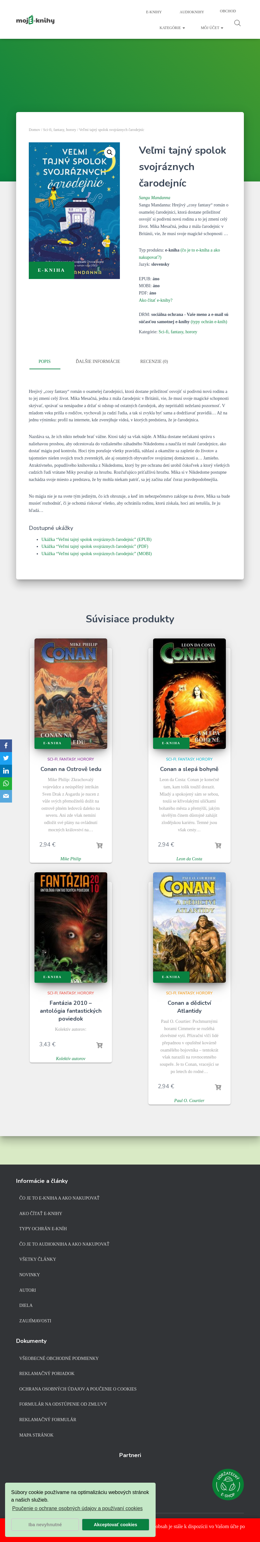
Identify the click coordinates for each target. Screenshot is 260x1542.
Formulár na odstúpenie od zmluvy (63, 1404)
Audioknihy (191, 12)
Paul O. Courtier (189, 1100)
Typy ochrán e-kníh (43, 1228)
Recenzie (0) (154, 361)
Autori (27, 1290)
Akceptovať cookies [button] (115, 1524)
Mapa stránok (36, 1435)
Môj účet (212, 28)
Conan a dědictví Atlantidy (189, 1007)
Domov (34, 130)
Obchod (228, 11)
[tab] (49, 362)
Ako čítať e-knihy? (155, 300)
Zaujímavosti (35, 1321)
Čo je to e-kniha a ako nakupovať (59, 1198)
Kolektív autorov (70, 1058)
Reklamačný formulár (47, 1419)
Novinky (29, 1274)
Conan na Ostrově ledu (70, 769)
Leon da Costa (189, 859)
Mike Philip (70, 859)
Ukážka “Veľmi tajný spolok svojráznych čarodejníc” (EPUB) (96, 539)
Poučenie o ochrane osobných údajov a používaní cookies (77, 1508)
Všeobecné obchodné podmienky (59, 1358)
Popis (45, 361)
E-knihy (153, 12)
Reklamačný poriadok (47, 1373)
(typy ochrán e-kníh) (209, 321)
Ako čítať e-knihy (40, 1213)
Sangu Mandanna (154, 197)
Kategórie (172, 28)
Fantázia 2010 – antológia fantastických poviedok (71, 1011)
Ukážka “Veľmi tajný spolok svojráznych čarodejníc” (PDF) (94, 546)
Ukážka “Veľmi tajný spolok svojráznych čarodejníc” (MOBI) (96, 553)
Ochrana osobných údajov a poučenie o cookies (78, 1389)
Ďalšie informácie (98, 361)
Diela (26, 1305)
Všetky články (37, 1259)
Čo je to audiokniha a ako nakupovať (64, 1244)
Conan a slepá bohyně (189, 769)
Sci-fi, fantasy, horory (59, 130)
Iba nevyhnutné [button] (45, 1524)
